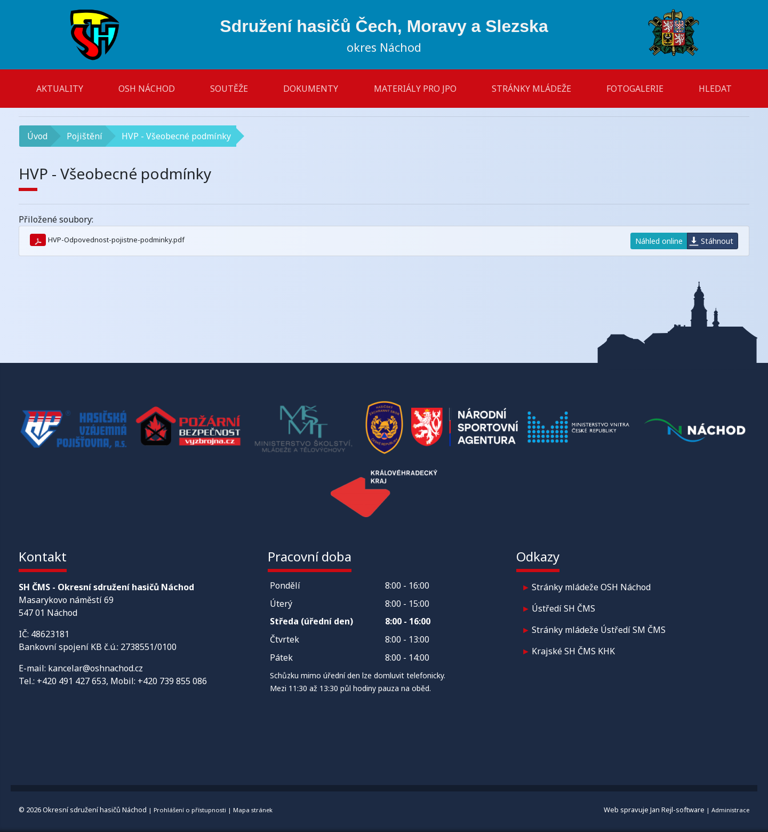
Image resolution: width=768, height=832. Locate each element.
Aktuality (59, 88)
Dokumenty (310, 88)
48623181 (50, 634)
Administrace (730, 810)
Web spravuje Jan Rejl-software (654, 809)
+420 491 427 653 (71, 681)
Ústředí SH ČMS (563, 608)
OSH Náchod (146, 88)
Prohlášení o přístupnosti (190, 810)
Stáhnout (717, 241)
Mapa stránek (253, 810)
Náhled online (659, 241)
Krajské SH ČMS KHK (573, 651)
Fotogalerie (634, 88)
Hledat (715, 88)
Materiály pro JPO (415, 88)
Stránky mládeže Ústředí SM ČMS (599, 630)
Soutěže (229, 88)
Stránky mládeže (531, 88)
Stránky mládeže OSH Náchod (591, 587)
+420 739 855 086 (172, 681)
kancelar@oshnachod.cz (95, 668)
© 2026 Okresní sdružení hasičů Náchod (83, 809)
